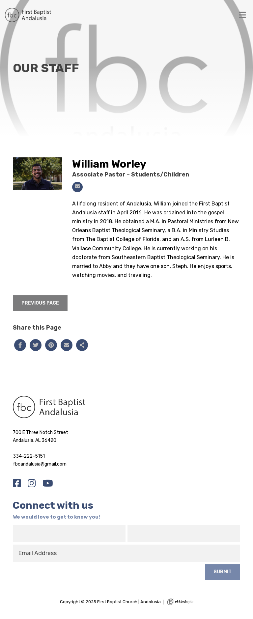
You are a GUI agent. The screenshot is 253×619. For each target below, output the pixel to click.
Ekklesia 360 (180, 602)
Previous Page (40, 303)
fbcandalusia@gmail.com (40, 464)
